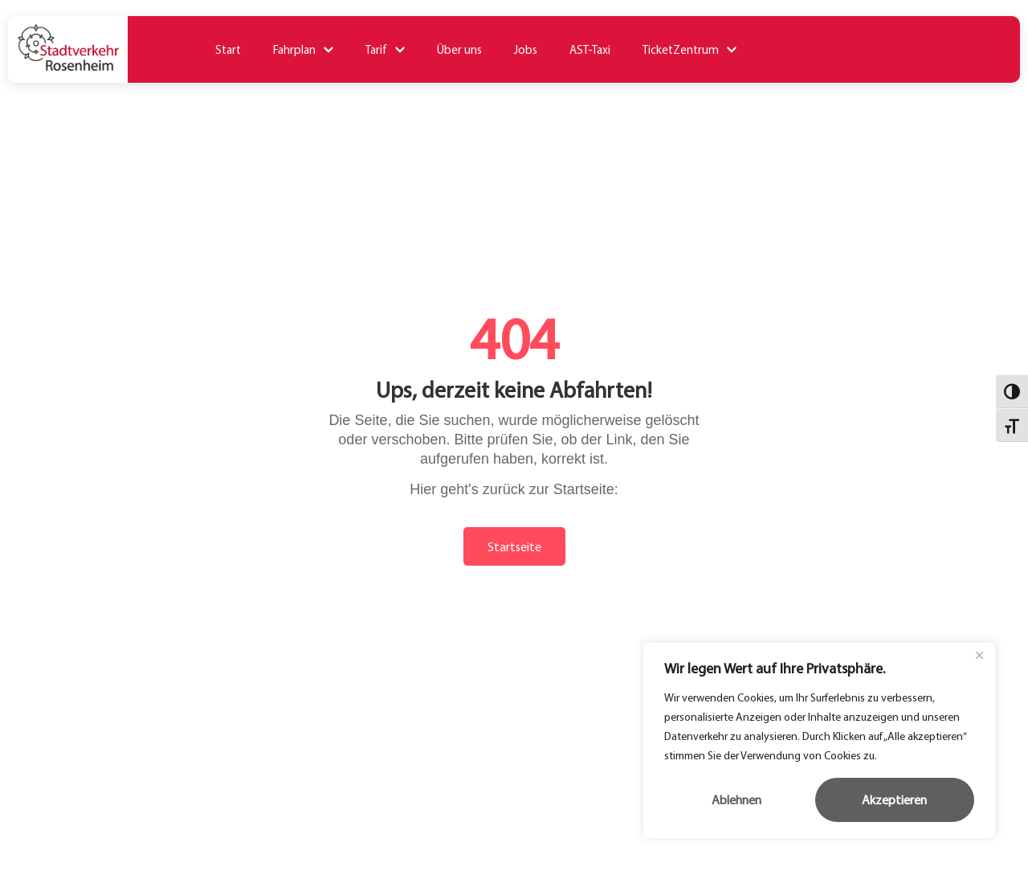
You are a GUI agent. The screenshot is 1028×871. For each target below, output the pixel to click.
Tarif (385, 49)
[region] (819, 740)
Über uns (459, 49)
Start (228, 49)
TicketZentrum (689, 49)
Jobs (525, 49)
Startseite (514, 546)
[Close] (979, 655)
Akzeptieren (894, 799)
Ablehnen (736, 799)
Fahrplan (303, 49)
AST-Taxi (589, 49)
